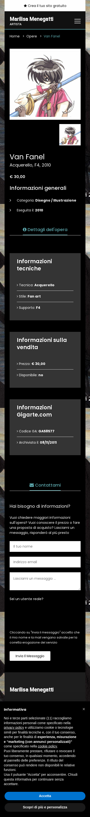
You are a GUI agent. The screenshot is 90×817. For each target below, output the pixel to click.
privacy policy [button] (14, 727)
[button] (84, 709)
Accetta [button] (45, 796)
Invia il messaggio (30, 656)
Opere (31, 36)
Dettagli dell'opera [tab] (45, 230)
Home (15, 36)
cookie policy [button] (47, 746)
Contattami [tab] (45, 485)
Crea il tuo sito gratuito (45, 5)
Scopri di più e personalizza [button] (45, 807)
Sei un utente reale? (26, 598)
